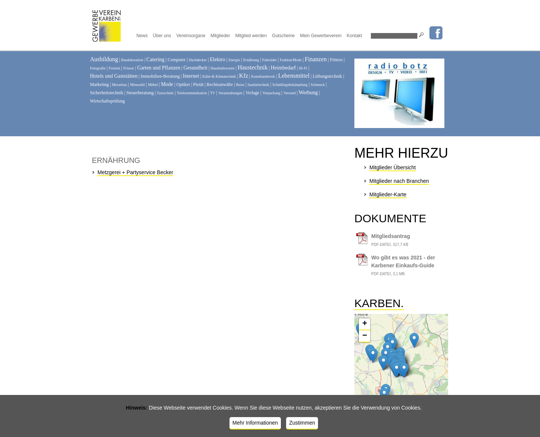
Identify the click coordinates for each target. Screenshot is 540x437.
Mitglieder (220, 35)
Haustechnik (253, 67)
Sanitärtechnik (258, 85)
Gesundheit (195, 68)
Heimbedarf (283, 68)
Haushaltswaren (222, 68)
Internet (191, 76)
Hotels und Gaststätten (114, 76)
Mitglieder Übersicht (392, 167)
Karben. (379, 303)
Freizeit (114, 68)
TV (212, 93)
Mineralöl (137, 85)
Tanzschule (165, 93)
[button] (392, 344)
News (142, 35)
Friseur (128, 68)
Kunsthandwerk (263, 76)
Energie (234, 60)
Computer (177, 59)
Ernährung (251, 60)
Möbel (153, 85)
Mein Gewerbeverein (321, 35)
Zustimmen (302, 423)
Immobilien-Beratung (160, 76)
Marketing (99, 84)
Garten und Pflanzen (158, 68)
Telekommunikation (192, 93)
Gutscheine (283, 35)
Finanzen (316, 59)
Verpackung (271, 93)
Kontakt (354, 35)
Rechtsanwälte (220, 84)
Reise (240, 85)
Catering (155, 59)
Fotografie (98, 68)
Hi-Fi (303, 68)
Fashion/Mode (291, 60)
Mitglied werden (251, 35)
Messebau (119, 85)
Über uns (162, 35)
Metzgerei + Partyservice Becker (135, 172)
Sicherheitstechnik (106, 92)
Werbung (308, 92)
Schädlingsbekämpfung (290, 85)
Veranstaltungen (230, 93)
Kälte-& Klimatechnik (219, 76)
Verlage (253, 92)
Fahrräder (269, 60)
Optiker (183, 84)
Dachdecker (198, 60)
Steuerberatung (140, 92)
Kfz (243, 75)
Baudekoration (132, 60)
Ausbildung (104, 59)
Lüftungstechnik (327, 76)
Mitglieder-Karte (387, 194)
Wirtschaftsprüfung (107, 101)
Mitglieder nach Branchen (399, 181)
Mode (167, 84)
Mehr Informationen (255, 423)
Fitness (336, 59)
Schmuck (318, 85)
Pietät (198, 84)
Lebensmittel (294, 75)
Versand (290, 93)
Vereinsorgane (190, 35)
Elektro (217, 59)
